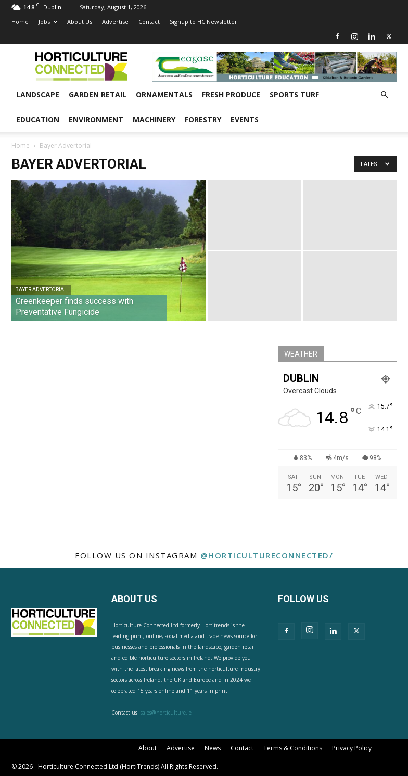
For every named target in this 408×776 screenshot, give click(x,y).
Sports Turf (294, 94)
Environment (96, 119)
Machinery (154, 119)
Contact (149, 22)
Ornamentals (164, 94)
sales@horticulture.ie (166, 712)
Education (37, 119)
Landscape (37, 94)
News (213, 748)
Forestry (203, 119)
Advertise (115, 22)
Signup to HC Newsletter (203, 22)
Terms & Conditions (292, 748)
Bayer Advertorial (41, 289)
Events (245, 119)
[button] (384, 95)
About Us (79, 22)
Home (20, 22)
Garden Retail (97, 94)
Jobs (48, 22)
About (147, 748)
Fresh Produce (231, 94)
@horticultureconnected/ (267, 555)
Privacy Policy (352, 748)
